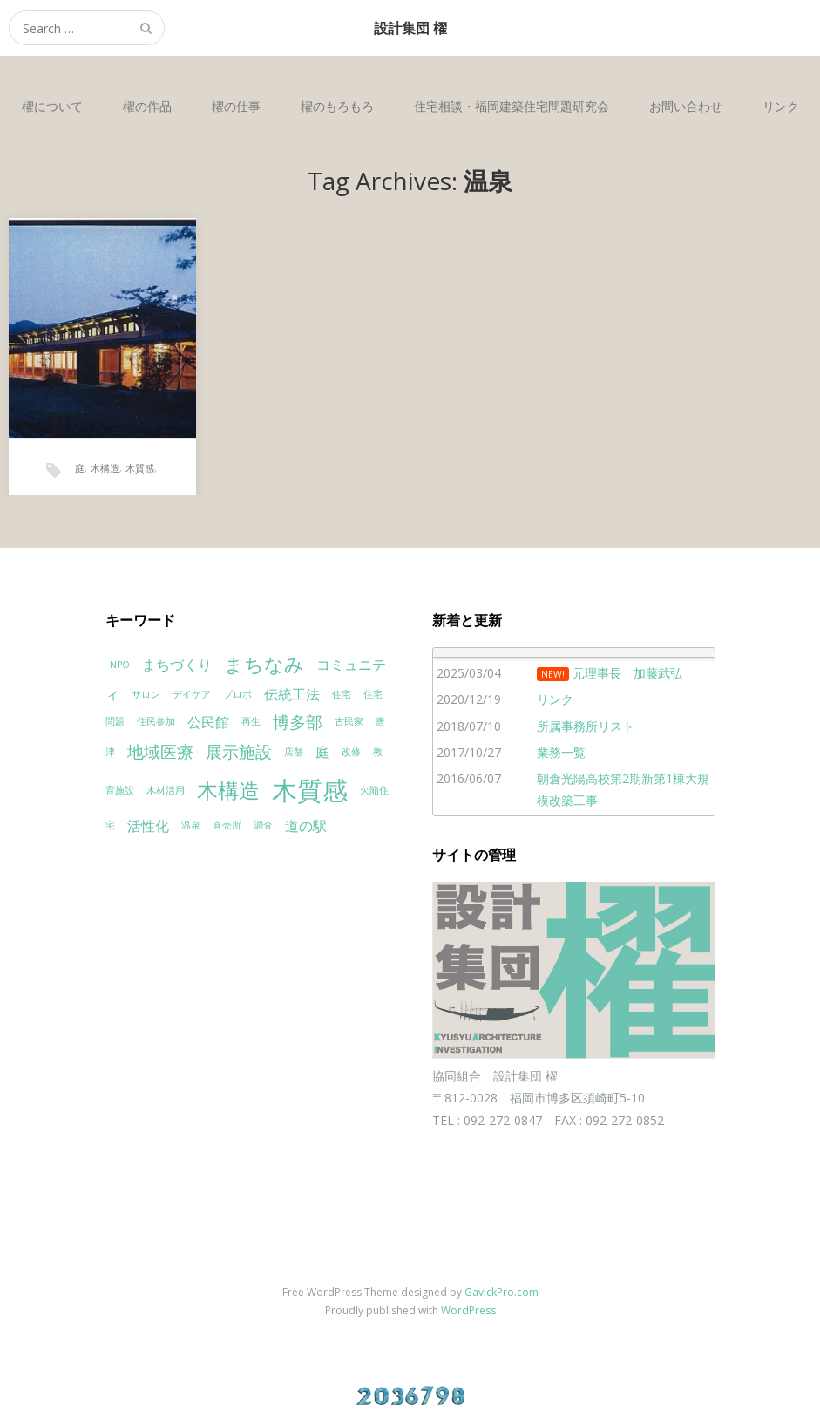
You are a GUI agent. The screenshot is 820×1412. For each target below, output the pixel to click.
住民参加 (156, 721)
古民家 (349, 721)
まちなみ (264, 664)
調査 (263, 825)
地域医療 (160, 751)
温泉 (190, 825)
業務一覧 (561, 752)
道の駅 (306, 826)
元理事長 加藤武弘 (627, 673)
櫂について (52, 106)
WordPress (468, 1310)
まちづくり (177, 664)
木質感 (139, 467)
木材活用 (165, 790)
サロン (146, 694)
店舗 (293, 752)
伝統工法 (292, 694)
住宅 (341, 694)
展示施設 (239, 751)
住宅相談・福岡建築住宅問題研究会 (511, 106)
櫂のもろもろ (337, 106)
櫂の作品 (147, 106)
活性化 (148, 826)
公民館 (208, 722)
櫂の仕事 (236, 106)
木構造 (105, 467)
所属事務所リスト (585, 726)
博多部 (297, 721)
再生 (251, 721)
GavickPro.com (501, 1292)
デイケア (192, 694)
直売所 (227, 825)
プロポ (237, 694)
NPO (120, 664)
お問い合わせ (685, 106)
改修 (351, 752)
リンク (780, 106)
